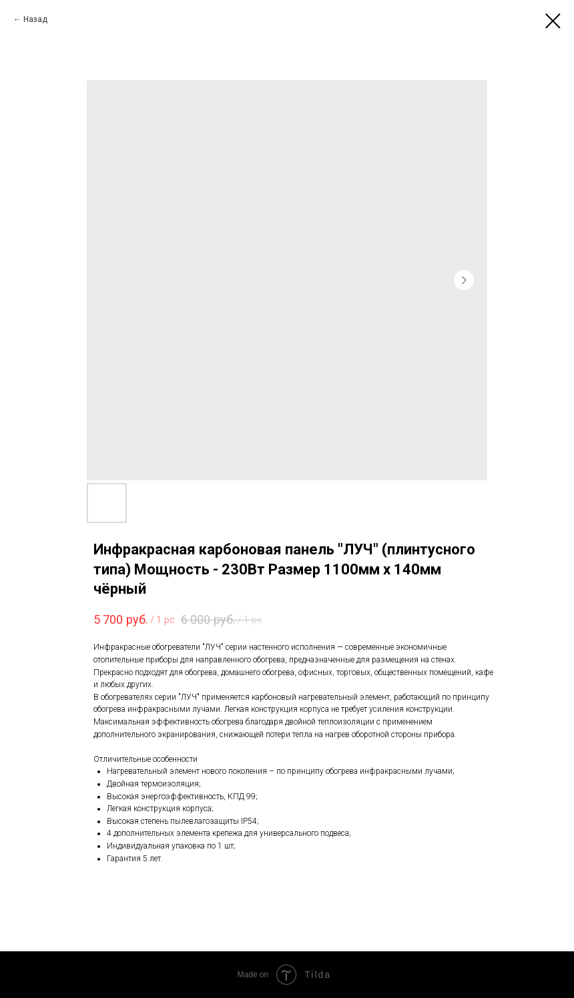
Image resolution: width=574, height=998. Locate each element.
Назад (35, 19)
